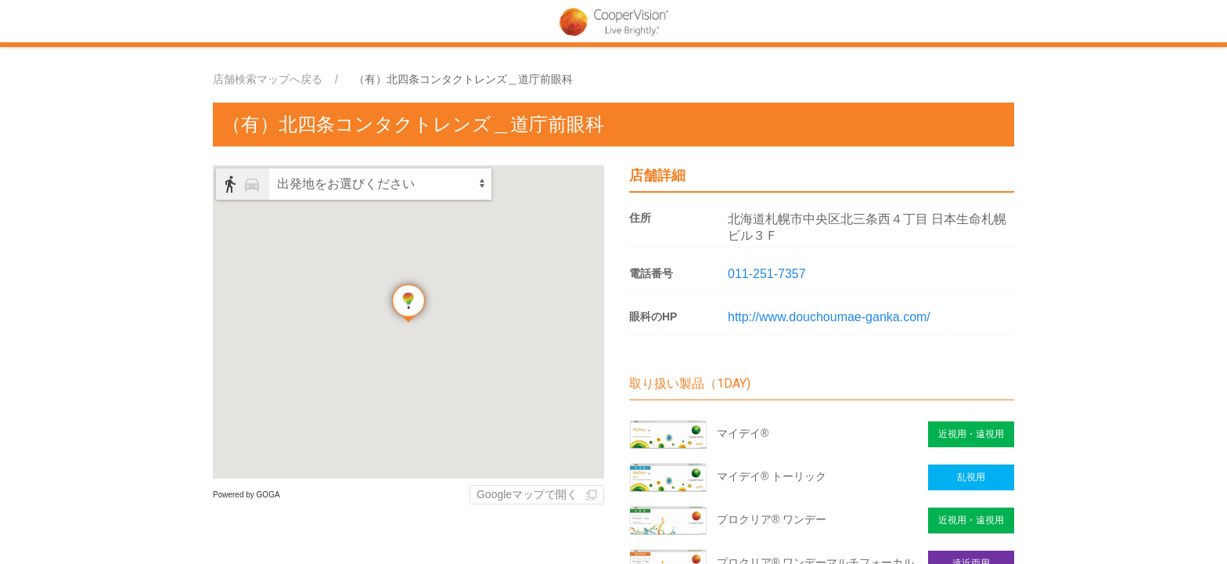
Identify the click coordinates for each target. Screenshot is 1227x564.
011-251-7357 (767, 273)
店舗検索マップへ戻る (267, 79)
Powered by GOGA (246, 494)
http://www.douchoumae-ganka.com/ (829, 317)
